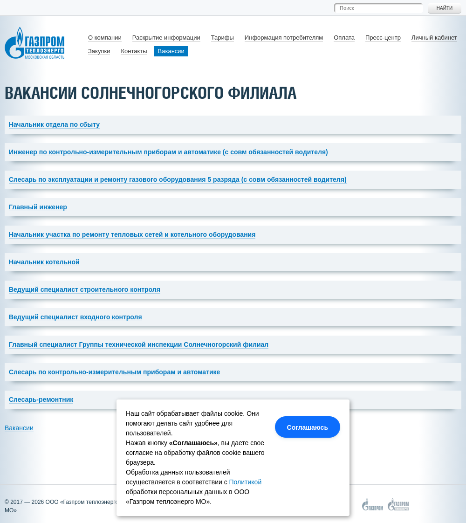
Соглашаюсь (307, 427)
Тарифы (222, 37)
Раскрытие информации (166, 37)
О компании (105, 37)
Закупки (99, 51)
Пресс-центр (383, 37)
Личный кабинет (434, 37)
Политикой (245, 482)
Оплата (344, 37)
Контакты (134, 51)
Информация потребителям (284, 37)
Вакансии (171, 51)
